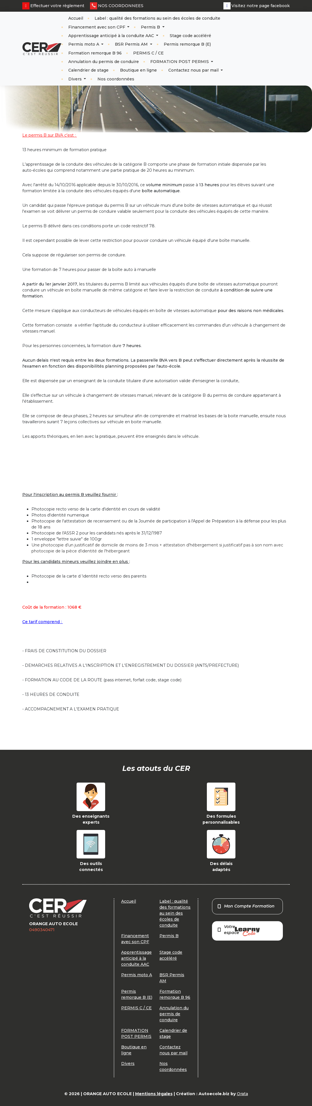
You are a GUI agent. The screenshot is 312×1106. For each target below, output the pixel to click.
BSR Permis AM (132, 44)
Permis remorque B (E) (187, 44)
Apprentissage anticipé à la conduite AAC (111, 35)
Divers (75, 79)
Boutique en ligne (138, 70)
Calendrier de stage (88, 70)
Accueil (75, 18)
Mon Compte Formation (246, 906)
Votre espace (238, 930)
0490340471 (42, 929)
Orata (242, 1093)
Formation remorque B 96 (95, 53)
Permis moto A (84, 44)
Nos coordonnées (115, 79)
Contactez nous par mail (194, 70)
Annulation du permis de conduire (103, 61)
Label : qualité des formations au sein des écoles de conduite (157, 18)
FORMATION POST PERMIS (180, 61)
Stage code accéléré (190, 35)
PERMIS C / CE (148, 53)
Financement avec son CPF (97, 27)
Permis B (151, 27)
